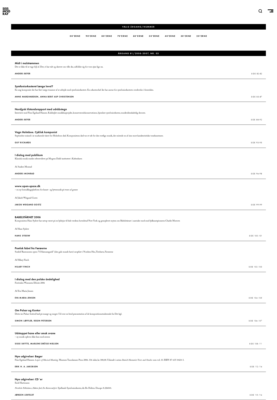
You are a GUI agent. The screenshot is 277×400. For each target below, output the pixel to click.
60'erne (138, 36)
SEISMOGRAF (6, 11)
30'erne (186, 36)
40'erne (170, 36)
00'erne (75, 36)
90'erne (91, 36)
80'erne (106, 36)
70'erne (122, 36)
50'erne (154, 36)
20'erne (201, 36)
